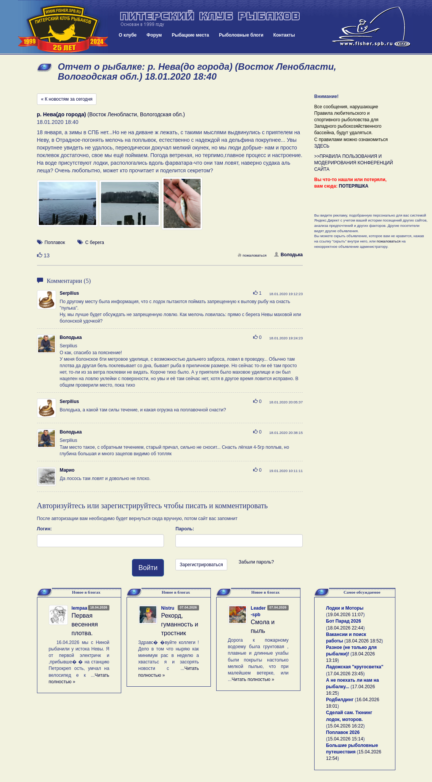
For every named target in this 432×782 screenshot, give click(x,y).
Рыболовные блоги (241, 35)
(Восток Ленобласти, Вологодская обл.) (111, 114)
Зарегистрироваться (201, 564)
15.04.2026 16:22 (345, 726)
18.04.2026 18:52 (363, 641)
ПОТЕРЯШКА (354, 186)
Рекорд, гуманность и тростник (179, 624)
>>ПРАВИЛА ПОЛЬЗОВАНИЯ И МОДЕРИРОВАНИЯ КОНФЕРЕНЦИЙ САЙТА (353, 163)
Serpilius (69, 293)
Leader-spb (258, 611)
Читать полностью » (253, 679)
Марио (67, 470)
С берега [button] (94, 242)
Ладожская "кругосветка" (354, 667)
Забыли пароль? (256, 562)
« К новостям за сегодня (67, 99)
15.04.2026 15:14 (345, 739)
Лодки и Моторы (344, 608)
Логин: (44, 529)
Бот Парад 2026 (343, 621)
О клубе (128, 35)
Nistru (168, 608)
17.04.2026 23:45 (345, 673)
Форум (154, 35)
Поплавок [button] (55, 242)
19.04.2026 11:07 (345, 614)
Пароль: (184, 529)
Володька (288, 254)
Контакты (284, 35)
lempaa (79, 608)
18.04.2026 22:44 (345, 628)
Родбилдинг (339, 699)
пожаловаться (252, 255)
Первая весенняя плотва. (85, 624)
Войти (147, 568)
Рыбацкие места (190, 35)
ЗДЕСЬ (321, 146)
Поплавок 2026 (343, 732)
